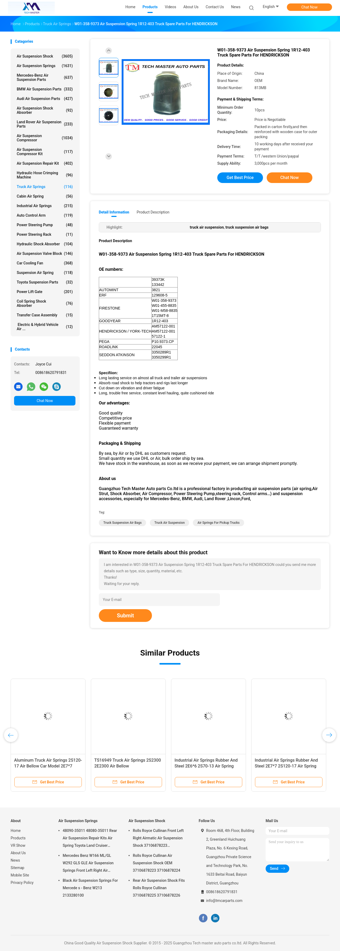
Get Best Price (240, 177)
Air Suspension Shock (45, 56)
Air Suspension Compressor (45, 138)
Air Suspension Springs (45, 65)
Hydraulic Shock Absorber (45, 244)
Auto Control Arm (45, 215)
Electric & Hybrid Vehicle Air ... (45, 326)
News (15, 860)
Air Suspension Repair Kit (45, 163)
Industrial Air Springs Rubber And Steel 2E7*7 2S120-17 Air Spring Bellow (286, 766)
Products (18, 838)
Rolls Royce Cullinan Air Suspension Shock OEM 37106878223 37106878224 (156, 863)
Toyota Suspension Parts (45, 282)
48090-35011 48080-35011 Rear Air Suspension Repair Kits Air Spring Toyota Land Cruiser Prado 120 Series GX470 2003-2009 (90, 838)
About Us (18, 853)
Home (16, 830)
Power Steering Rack (45, 234)
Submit (125, 615)
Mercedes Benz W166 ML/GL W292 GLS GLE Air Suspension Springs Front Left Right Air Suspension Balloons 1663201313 (88, 863)
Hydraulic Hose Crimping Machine (45, 175)
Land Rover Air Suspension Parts (45, 124)
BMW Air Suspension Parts (45, 89)
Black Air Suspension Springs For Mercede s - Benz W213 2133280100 (90, 887)
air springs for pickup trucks (218, 523)
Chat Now (309, 7)
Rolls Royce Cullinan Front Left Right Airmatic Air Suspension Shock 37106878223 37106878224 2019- (158, 838)
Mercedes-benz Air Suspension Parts (45, 77)
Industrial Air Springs (45, 205)
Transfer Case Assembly (45, 315)
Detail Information (114, 212)
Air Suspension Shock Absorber (45, 110)
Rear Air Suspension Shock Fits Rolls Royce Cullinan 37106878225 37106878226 (159, 887)
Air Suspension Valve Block (45, 253)
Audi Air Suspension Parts (45, 98)
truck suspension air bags (122, 523)
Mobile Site (20, 875)
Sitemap (17, 868)
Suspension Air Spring (45, 272)
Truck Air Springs (45, 186)
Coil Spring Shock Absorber (45, 303)
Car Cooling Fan (45, 263)
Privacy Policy (22, 882)
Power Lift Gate (45, 291)
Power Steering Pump (45, 225)
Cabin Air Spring (45, 196)
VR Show (18, 845)
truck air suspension (169, 523)
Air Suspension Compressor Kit (45, 151)
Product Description (153, 212)
